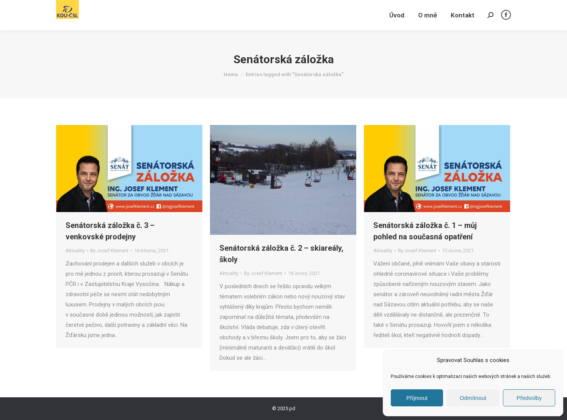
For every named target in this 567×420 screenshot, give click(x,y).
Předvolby (529, 398)
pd (292, 408)
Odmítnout (473, 398)
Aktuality (75, 250)
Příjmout (417, 398)
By (109, 250)
